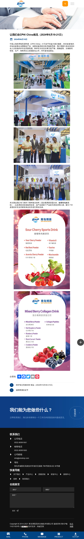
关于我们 (16, 474)
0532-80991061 (20, 442)
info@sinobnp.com (21, 458)
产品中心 (29, 474)
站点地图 (71, 525)
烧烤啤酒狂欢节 (22, 390)
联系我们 (25, 479)
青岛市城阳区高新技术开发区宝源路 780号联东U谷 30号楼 (37, 466)
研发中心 (54, 474)
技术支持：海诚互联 (36, 526)
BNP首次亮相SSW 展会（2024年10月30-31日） (35, 385)
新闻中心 (66, 474)
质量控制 (41, 474)
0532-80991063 (20, 450)
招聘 (15, 479)
